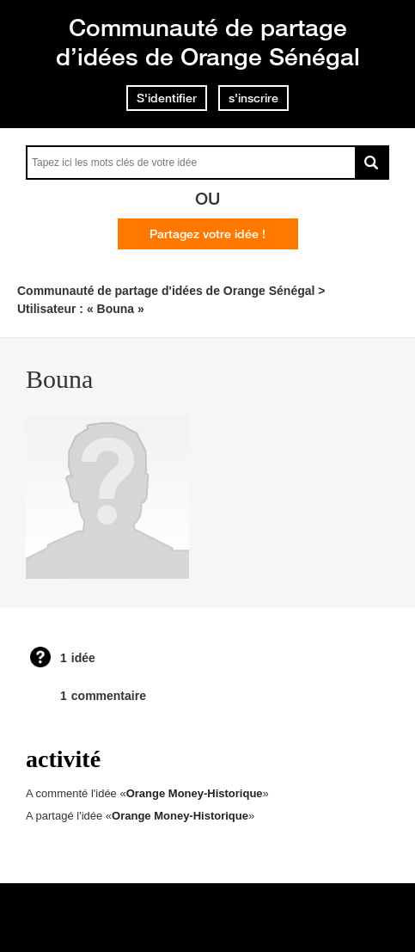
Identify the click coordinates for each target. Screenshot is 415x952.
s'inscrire (253, 98)
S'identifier (167, 98)
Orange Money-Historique (194, 793)
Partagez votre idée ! (207, 234)
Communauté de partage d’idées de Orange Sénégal (208, 41)
